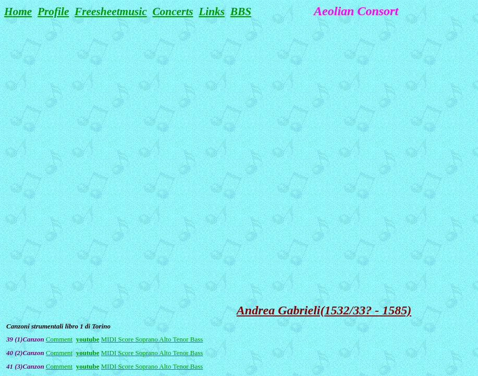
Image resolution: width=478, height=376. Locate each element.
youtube (88, 339)
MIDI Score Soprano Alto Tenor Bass (152, 339)
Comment (59, 339)
